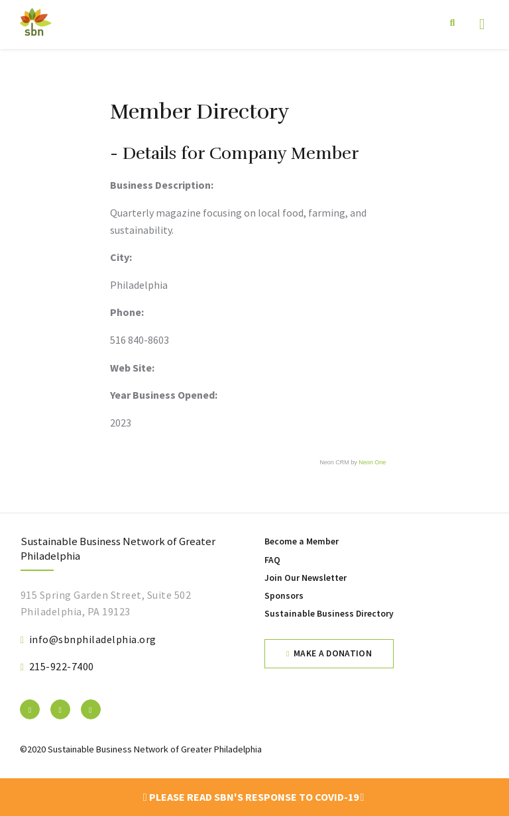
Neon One (372, 462)
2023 (120, 422)
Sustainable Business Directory (329, 613)
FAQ (272, 560)
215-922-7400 (61, 666)
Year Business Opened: (163, 394)
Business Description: (161, 184)
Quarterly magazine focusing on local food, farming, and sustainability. (238, 221)
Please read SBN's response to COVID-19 (254, 796)
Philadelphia (139, 284)
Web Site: (132, 367)
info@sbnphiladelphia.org (92, 639)
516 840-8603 (139, 339)
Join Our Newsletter (305, 578)
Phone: (127, 312)
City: (121, 257)
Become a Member (301, 541)
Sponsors (284, 595)
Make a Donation (333, 653)
